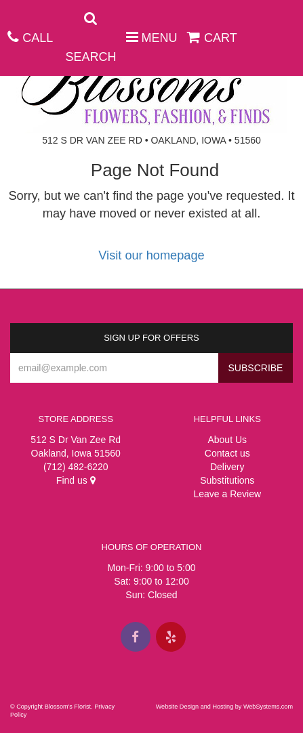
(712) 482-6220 (75, 466)
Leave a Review (227, 493)
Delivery (227, 466)
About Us (227, 439)
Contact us (227, 453)
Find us (76, 480)
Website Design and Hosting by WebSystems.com (224, 706)
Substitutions (227, 480)
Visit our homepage (151, 255)
